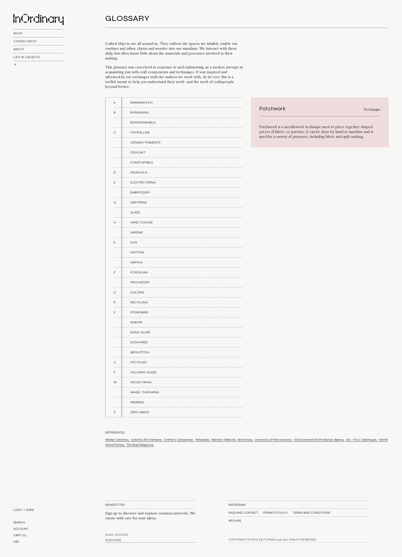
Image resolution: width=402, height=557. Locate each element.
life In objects (26, 57)
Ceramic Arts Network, (147, 439)
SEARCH (19, 522)
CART (19, 535)
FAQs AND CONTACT (243, 512)
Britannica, (246, 439)
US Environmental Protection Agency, (319, 439)
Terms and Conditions (311, 512)
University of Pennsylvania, (274, 439)
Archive (234, 520)
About (18, 49)
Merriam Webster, (224, 439)
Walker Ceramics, (117, 439)
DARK (30, 510)
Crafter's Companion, (179, 439)
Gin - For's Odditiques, (362, 439)
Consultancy (25, 41)
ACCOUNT (20, 529)
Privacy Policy (275, 512)
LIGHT (17, 510)
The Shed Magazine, (140, 445)
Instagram (236, 505)
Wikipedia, (203, 439)
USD (16, 541)
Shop (17, 33)
